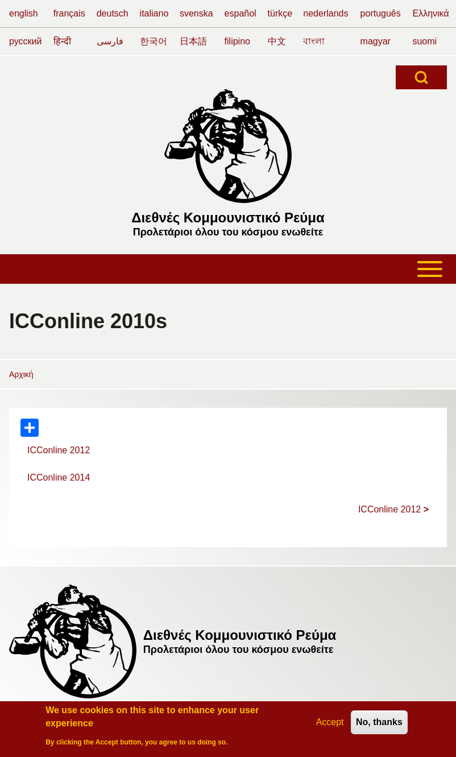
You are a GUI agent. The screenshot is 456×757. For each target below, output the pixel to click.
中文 (277, 41)
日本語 (193, 41)
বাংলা (314, 41)
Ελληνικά (430, 13)
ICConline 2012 (58, 450)
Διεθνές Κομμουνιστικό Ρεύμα (228, 217)
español (240, 13)
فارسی (110, 41)
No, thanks (379, 724)
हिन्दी (62, 41)
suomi (424, 41)
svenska (196, 13)
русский (25, 41)
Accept (330, 724)
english (23, 13)
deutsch (112, 13)
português (380, 13)
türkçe (280, 13)
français (69, 13)
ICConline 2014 (58, 477)
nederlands (325, 13)
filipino (237, 41)
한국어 (153, 41)
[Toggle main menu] (228, 269)
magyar (375, 41)
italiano (154, 13)
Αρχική (21, 374)
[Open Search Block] (421, 77)
